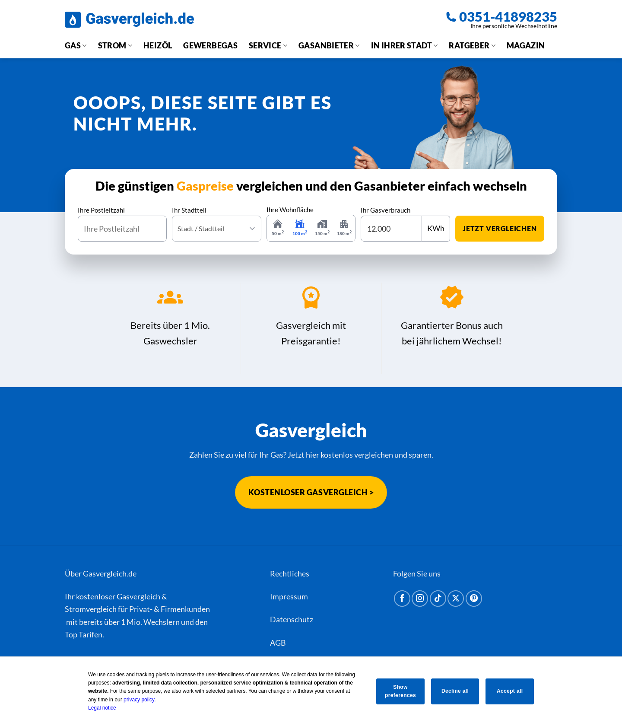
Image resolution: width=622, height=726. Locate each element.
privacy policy (136, 700)
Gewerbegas (210, 45)
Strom (115, 45)
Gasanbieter (329, 45)
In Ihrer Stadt (404, 45)
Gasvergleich (138, 596)
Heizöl (157, 45)
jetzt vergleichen (500, 228)
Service (268, 45)
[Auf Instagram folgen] (420, 598)
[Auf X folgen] (455, 598)
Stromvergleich (91, 609)
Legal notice (99, 708)
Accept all (511, 691)
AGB (278, 642)
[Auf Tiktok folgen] (438, 598)
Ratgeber (472, 45)
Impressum (289, 596)
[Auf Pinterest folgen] (474, 598)
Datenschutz (291, 619)
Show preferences (398, 691)
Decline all (455, 691)
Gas (76, 45)
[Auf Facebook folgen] (402, 598)
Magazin (526, 45)
